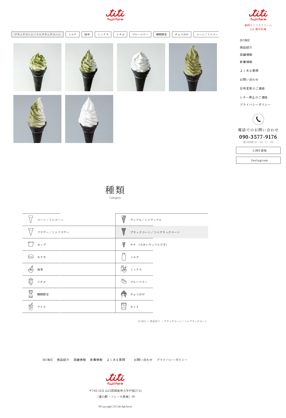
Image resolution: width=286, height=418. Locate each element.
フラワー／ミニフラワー (53, 232)
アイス (41, 307)
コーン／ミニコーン (208, 34)
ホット (134, 307)
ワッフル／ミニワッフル (146, 220)
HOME (245, 40)
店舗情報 (246, 54)
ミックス (103, 34)
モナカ (41, 257)
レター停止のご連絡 (254, 97)
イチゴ (120, 34)
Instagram (259, 160)
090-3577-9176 (258, 136)
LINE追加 (260, 150)
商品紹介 (246, 47)
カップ (41, 244)
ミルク (72, 34)
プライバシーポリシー (255, 104)
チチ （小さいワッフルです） (149, 244)
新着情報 (246, 62)
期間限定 (161, 34)
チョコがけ (182, 34)
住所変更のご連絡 (252, 88)
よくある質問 (249, 70)
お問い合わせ (249, 79)
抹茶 (87, 34)
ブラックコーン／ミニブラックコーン (37, 34)
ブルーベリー (140, 34)
